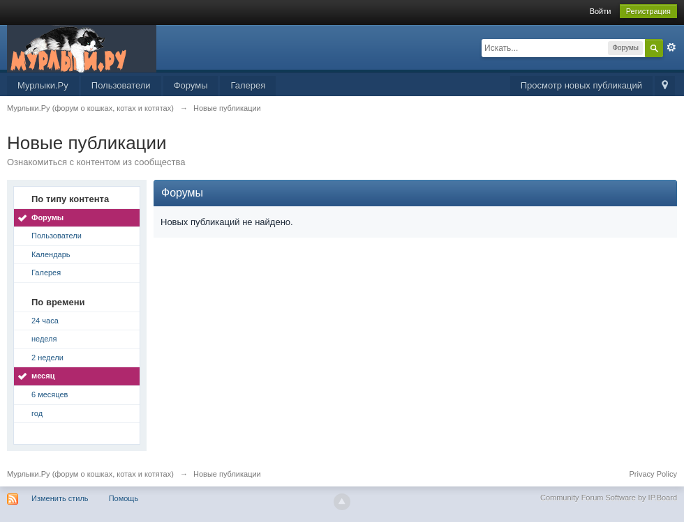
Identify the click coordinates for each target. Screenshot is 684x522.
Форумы (191, 85)
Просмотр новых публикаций (581, 85)
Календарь (50, 254)
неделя (44, 339)
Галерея (247, 85)
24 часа (45, 320)
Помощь (124, 498)
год (37, 413)
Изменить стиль (60, 498)
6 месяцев (49, 394)
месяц (42, 375)
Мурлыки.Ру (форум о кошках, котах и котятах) (90, 474)
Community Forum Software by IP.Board (608, 497)
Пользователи (121, 85)
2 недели (47, 357)
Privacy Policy (653, 474)
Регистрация (648, 11)
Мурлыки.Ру (42, 85)
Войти (600, 11)
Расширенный (671, 47)
